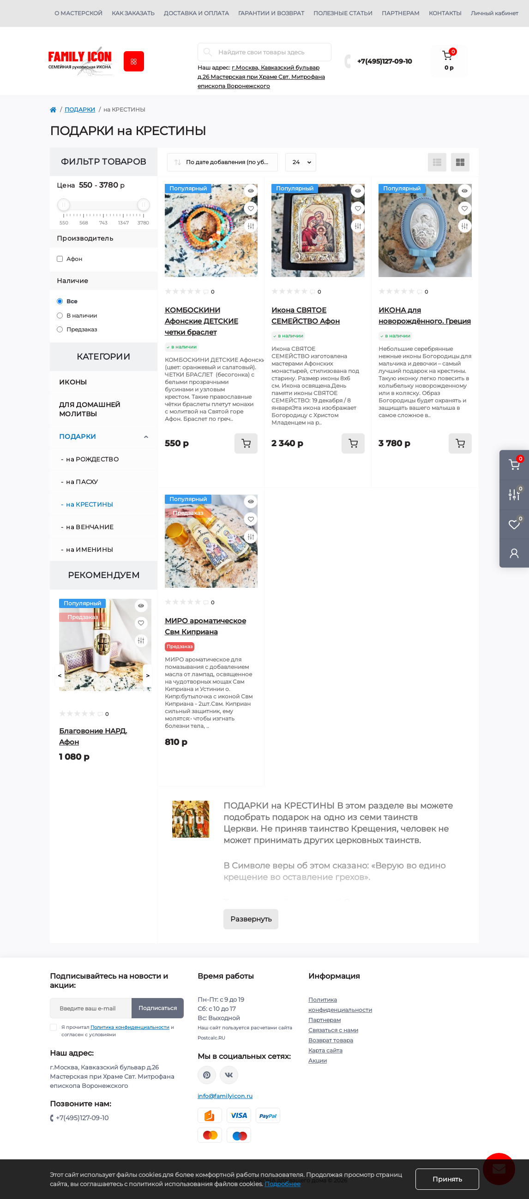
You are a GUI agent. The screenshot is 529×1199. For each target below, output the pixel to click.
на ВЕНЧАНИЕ (90, 527)
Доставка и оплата (196, 13)
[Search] (208, 52)
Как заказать (133, 13)
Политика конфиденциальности (129, 1027)
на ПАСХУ (82, 481)
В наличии (77, 315)
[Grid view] (460, 162)
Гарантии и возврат (271, 13)
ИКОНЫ (73, 382)
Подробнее (282, 1183)
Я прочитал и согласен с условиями (117, 1031)
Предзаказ (77, 329)
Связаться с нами (333, 1030)
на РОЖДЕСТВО (92, 459)
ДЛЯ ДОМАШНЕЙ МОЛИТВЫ (90, 409)
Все (67, 301)
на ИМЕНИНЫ (89, 549)
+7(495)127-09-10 (384, 61)
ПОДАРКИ (80, 109)
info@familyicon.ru (225, 1096)
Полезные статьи (343, 13)
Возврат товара (330, 1040)
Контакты (445, 13)
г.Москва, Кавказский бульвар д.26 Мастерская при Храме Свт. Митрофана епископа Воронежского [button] (261, 76)
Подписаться (157, 1007)
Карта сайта (325, 1050)
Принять (447, 1179)
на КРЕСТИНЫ (89, 504)
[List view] (437, 162)
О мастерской (78, 13)
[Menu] (134, 61)
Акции (317, 1060)
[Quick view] (141, 606)
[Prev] (59, 675)
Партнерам (401, 13)
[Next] (148, 675)
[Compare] (141, 641)
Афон (69, 258)
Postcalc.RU (211, 1038)
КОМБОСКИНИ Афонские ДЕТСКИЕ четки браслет (201, 321)
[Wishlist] (141, 623)
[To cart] (246, 443)
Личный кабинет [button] (494, 13)
